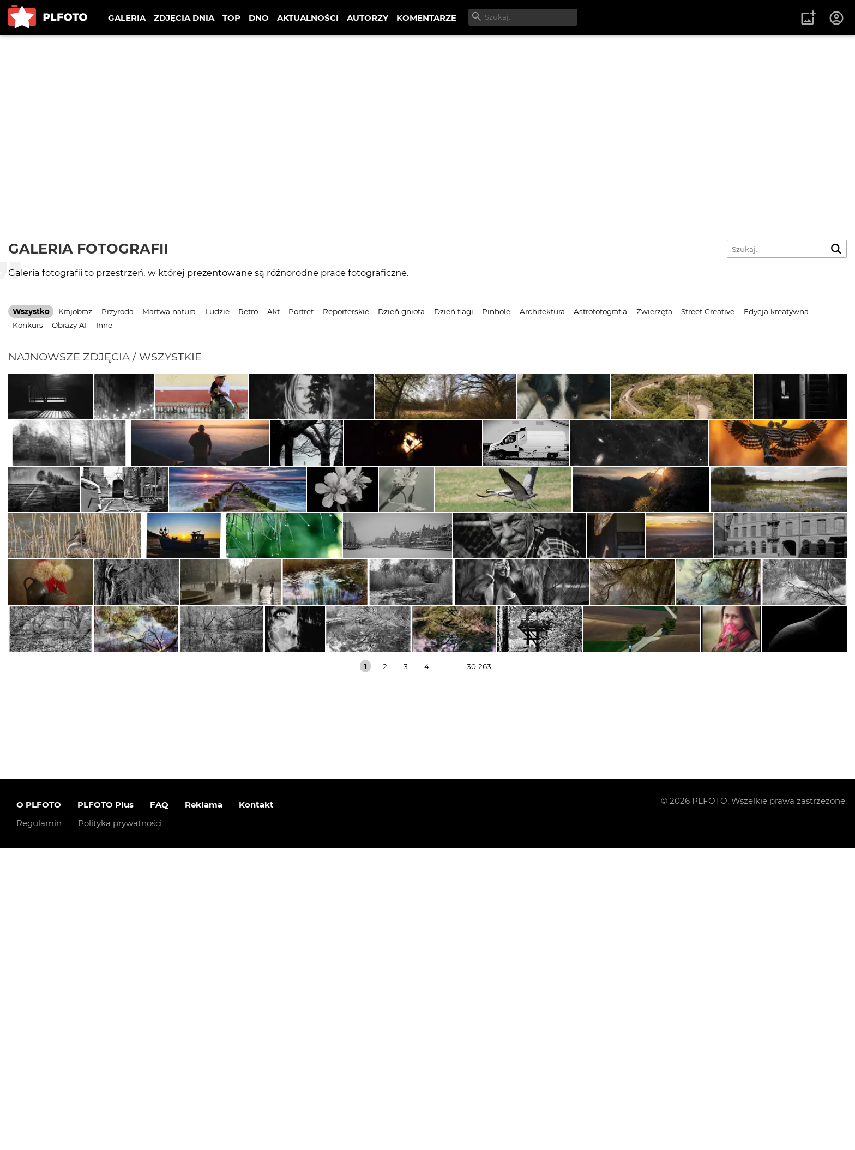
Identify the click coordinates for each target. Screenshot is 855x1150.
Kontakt (256, 1106)
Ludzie (217, 311)
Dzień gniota (401, 311)
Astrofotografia (600, 311)
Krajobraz (75, 311)
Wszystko (31, 311)
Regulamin (39, 1124)
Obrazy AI (69, 325)
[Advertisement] (427, 117)
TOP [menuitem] (231, 18)
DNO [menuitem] (259, 18)
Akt (273, 311)
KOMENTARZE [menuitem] (426, 18)
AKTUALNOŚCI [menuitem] (308, 18)
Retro (248, 311)
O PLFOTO (38, 1106)
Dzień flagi (453, 311)
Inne (104, 325)
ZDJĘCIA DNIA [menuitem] (184, 18)
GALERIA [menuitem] (127, 18)
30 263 (479, 967)
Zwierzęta (654, 311)
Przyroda (117, 311)
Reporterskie (346, 311)
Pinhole (496, 311)
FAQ (159, 1106)
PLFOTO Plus (105, 1106)
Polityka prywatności (120, 1124)
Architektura (542, 311)
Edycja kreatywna (776, 311)
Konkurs (28, 325)
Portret (301, 311)
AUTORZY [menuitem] (367, 18)
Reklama (203, 1106)
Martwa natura (169, 311)
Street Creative (707, 311)
